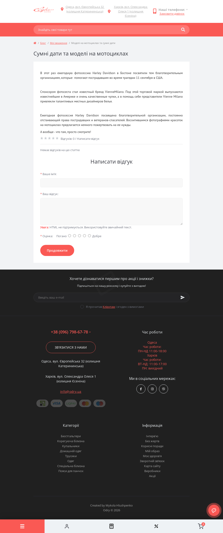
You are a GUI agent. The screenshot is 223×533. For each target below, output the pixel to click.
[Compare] (111, 526)
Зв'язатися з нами (71, 347)
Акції (152, 476)
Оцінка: (46, 236)
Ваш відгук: (49, 194)
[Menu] (22, 526)
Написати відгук (88, 139)
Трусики (71, 456)
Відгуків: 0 (67, 139)
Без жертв (152, 441)
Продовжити (57, 250)
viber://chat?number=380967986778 (163, 389)
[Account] (67, 526)
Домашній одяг (71, 451)
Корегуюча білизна (70, 441)
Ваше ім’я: (48, 174)
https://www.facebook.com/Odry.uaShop (141, 389)
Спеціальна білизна (71, 466)
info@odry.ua (70, 391)
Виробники (152, 471)
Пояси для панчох (70, 471)
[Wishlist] (156, 526)
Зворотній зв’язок (152, 461)
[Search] (183, 29)
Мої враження (58, 43)
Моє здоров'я (152, 456)
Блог (43, 43)
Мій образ (152, 451)
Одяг (70, 461)
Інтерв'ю (152, 436)
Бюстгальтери (71, 436)
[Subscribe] (183, 297)
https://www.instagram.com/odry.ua (152, 389)
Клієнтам (109, 307)
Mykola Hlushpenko (119, 505)
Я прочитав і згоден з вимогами (115, 307)
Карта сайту (152, 466)
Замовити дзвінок (172, 13)
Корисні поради (152, 446)
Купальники (70, 446)
